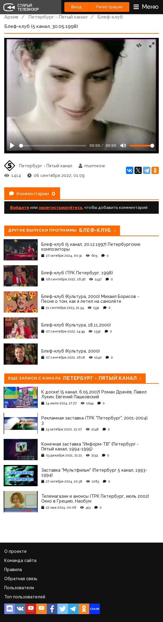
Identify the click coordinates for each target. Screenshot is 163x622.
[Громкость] (142, 146)
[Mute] (123, 145)
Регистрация (109, 7)
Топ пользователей (24, 596)
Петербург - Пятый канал (57, 17)
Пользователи (19, 587)
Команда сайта (20, 560)
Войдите (19, 207)
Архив (11, 17)
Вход (76, 7)
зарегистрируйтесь (61, 207)
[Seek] (52, 146)
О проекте (15, 551)
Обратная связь (20, 578)
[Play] (12, 145)
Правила (13, 569)
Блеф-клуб (110, 17)
